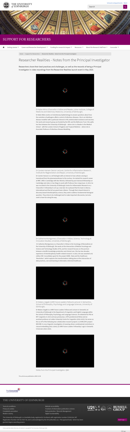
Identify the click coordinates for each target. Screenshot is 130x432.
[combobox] (105, 7)
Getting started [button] (12, 47)
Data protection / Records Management (58, 411)
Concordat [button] (113, 47)
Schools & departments (115, 3)
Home (21, 54)
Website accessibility (52, 406)
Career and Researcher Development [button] (34, 47)
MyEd (125, 3)
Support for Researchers (32, 54)
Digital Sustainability (52, 414)
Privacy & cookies (8, 409)
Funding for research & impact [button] (60, 47)
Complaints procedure (10, 411)
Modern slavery (8, 414)
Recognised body (66, 420)
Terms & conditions (9, 406)
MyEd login (122, 420)
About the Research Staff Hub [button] (96, 47)
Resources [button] (78, 47)
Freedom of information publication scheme (60, 409)
